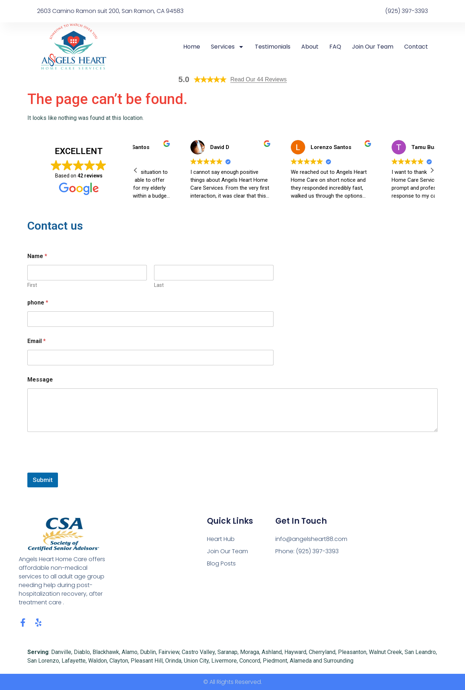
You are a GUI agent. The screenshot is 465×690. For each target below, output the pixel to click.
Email (36, 341)
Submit (43, 479)
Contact (416, 47)
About (310, 47)
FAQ (335, 47)
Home (191, 47)
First (32, 285)
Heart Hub (221, 539)
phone (37, 302)
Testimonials (272, 47)
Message (40, 379)
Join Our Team (372, 47)
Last (159, 285)
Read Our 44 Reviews (258, 79)
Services (227, 47)
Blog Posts (221, 563)
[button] (431, 170)
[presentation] (82, 468)
